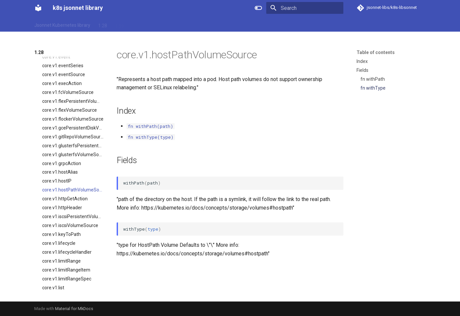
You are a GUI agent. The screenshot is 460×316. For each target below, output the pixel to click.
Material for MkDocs (74, 308)
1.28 (102, 24)
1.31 (153, 24)
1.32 (169, 24)
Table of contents (376, 52)
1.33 (186, 24)
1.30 (136, 24)
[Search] (304, 8)
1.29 (119, 24)
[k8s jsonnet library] (38, 7)
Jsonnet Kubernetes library (62, 24)
